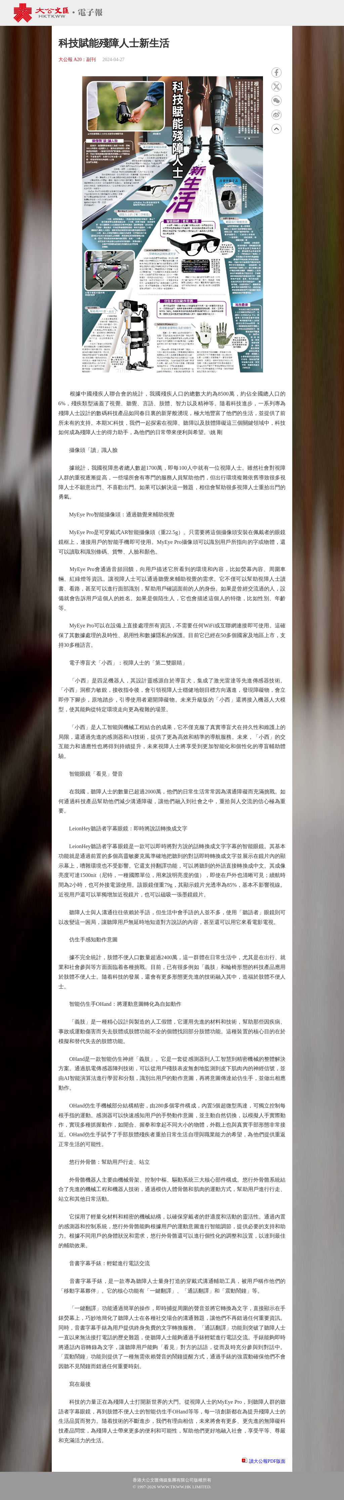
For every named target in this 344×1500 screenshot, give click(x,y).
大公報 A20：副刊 (77, 59)
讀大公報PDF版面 (267, 1461)
